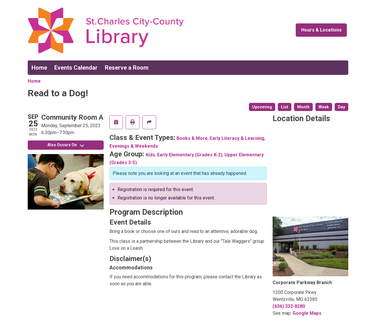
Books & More (192, 138)
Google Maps (307, 313)
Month (303, 107)
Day (341, 107)
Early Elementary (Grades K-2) (189, 155)
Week (324, 107)
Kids (150, 155)
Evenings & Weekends (133, 146)
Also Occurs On (65, 144)
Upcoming (262, 107)
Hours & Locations (321, 30)
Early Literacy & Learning (237, 138)
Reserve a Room (126, 67)
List (284, 107)
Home (39, 67)
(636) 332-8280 (289, 306)
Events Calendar (76, 67)
